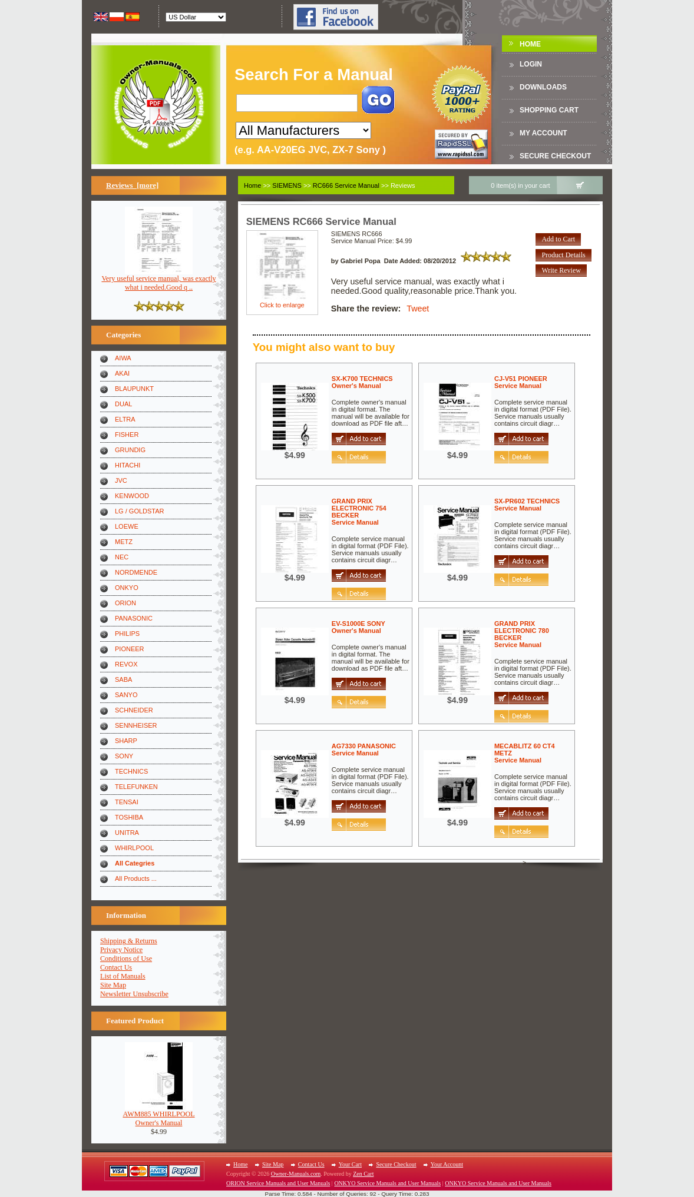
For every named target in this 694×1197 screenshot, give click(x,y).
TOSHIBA (129, 817)
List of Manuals (123, 976)
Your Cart (350, 1164)
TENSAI (126, 801)
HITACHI (127, 465)
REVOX (126, 664)
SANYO (126, 694)
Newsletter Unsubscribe (134, 994)
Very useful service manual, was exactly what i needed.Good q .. (158, 279)
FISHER (126, 434)
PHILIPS (127, 633)
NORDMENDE (136, 572)
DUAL (123, 403)
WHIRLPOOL (134, 847)
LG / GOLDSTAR (139, 511)
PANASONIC (134, 618)
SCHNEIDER (134, 710)
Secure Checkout (555, 156)
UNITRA (127, 832)
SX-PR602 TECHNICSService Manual (527, 505)
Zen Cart (363, 1174)
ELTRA (125, 419)
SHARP (126, 740)
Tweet (418, 308)
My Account (543, 133)
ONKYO (126, 587)
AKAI (122, 373)
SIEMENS (287, 185)
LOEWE (126, 526)
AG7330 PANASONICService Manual (364, 749)
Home (530, 44)
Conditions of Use (126, 958)
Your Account (447, 1164)
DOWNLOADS (543, 87)
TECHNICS (131, 771)
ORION (125, 602)
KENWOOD (132, 495)
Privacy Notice (121, 950)
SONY (124, 756)
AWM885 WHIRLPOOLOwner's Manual (158, 1115)
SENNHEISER (136, 725)
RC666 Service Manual (346, 185)
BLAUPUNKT (134, 388)
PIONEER (129, 648)
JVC (121, 480)
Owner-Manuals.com (296, 1174)
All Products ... (136, 878)
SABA (123, 679)
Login (531, 64)
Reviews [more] (132, 185)
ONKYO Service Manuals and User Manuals (387, 1183)
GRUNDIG (130, 449)
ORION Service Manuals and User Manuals (278, 1183)
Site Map (113, 985)
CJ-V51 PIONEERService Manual (520, 382)
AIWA (123, 358)
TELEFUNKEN (136, 786)
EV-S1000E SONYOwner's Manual (358, 627)
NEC (121, 557)
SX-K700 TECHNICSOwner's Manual (362, 382)
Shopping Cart (549, 110)
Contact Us (116, 967)
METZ (124, 541)
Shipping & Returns (128, 941)
